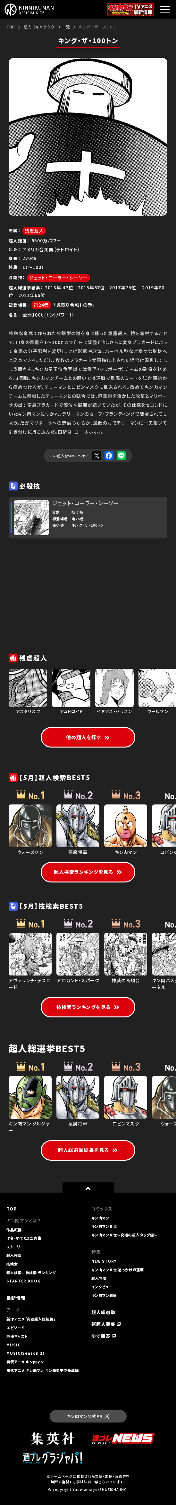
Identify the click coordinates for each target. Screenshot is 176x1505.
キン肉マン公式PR (88, 1416)
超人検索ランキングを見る (88, 871)
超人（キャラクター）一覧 (47, 26)
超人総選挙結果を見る (88, 1150)
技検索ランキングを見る (88, 1007)
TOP (10, 26)
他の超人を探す (88, 737)
